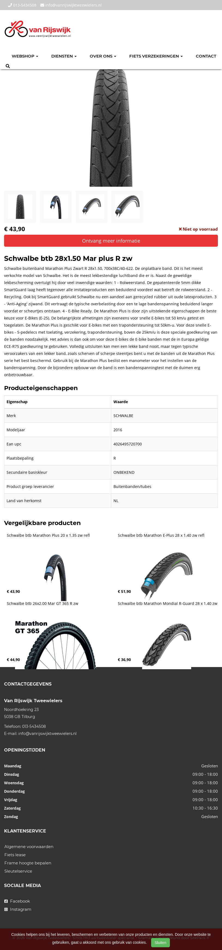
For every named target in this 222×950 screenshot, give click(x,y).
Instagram (17, 909)
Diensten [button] (64, 56)
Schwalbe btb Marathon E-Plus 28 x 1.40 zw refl (161, 535)
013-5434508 (22, 5)
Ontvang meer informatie (111, 240)
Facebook (17, 901)
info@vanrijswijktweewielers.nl (71, 5)
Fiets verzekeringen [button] (156, 56)
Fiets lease (15, 854)
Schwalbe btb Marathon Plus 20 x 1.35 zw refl (48, 535)
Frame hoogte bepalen (27, 862)
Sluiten (160, 942)
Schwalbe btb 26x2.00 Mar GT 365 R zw (42, 603)
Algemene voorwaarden (28, 846)
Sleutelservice (18, 871)
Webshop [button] (25, 56)
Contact (206, 56)
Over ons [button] (103, 56)
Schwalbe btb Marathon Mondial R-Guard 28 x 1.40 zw (167, 603)
